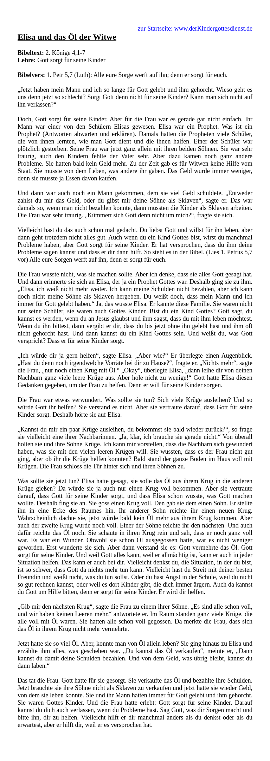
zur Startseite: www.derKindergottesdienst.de (195, 28)
